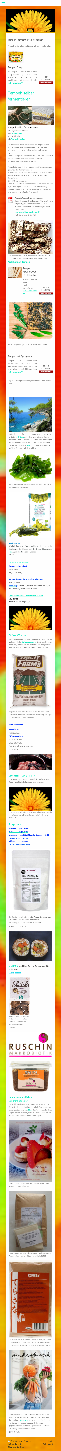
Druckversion (15, 1441)
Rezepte (24, 1420)
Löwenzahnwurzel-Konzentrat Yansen (26, 595)
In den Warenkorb (46, 82)
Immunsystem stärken (20, 1096)
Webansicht (48, 1444)
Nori (29, 445)
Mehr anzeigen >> (15, 83)
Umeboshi (14, 775)
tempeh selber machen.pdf (27, 212)
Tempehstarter (18, 139)
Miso (30, 1109)
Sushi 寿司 (14, 966)
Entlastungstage (28, 642)
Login (50, 1441)
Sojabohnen (17, 133)
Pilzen (21, 437)
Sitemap (27, 1441)
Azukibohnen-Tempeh (19, 261)
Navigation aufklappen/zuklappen (30, 3)
